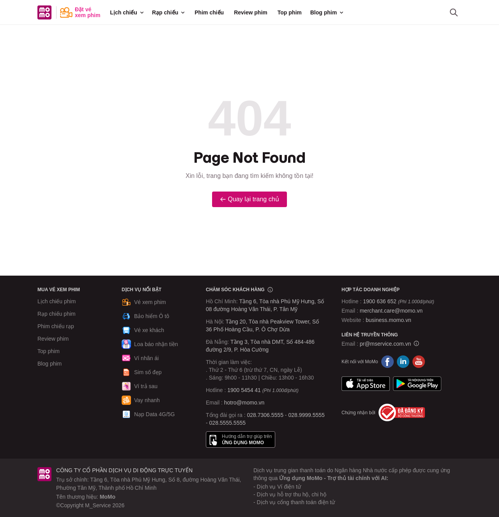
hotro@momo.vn (244, 402)
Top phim (290, 12)
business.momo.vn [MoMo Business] (388, 320)
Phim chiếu (209, 12)
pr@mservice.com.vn (385, 344)
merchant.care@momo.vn (391, 311)
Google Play (417, 383)
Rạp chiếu (169, 12)
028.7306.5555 (265, 415)
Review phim (250, 12)
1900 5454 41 (244, 390)
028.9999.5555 (306, 415)
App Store (366, 383)
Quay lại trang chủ (249, 199)
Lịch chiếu (127, 12)
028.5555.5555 (227, 423)
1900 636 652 (398, 301)
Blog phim (327, 12)
